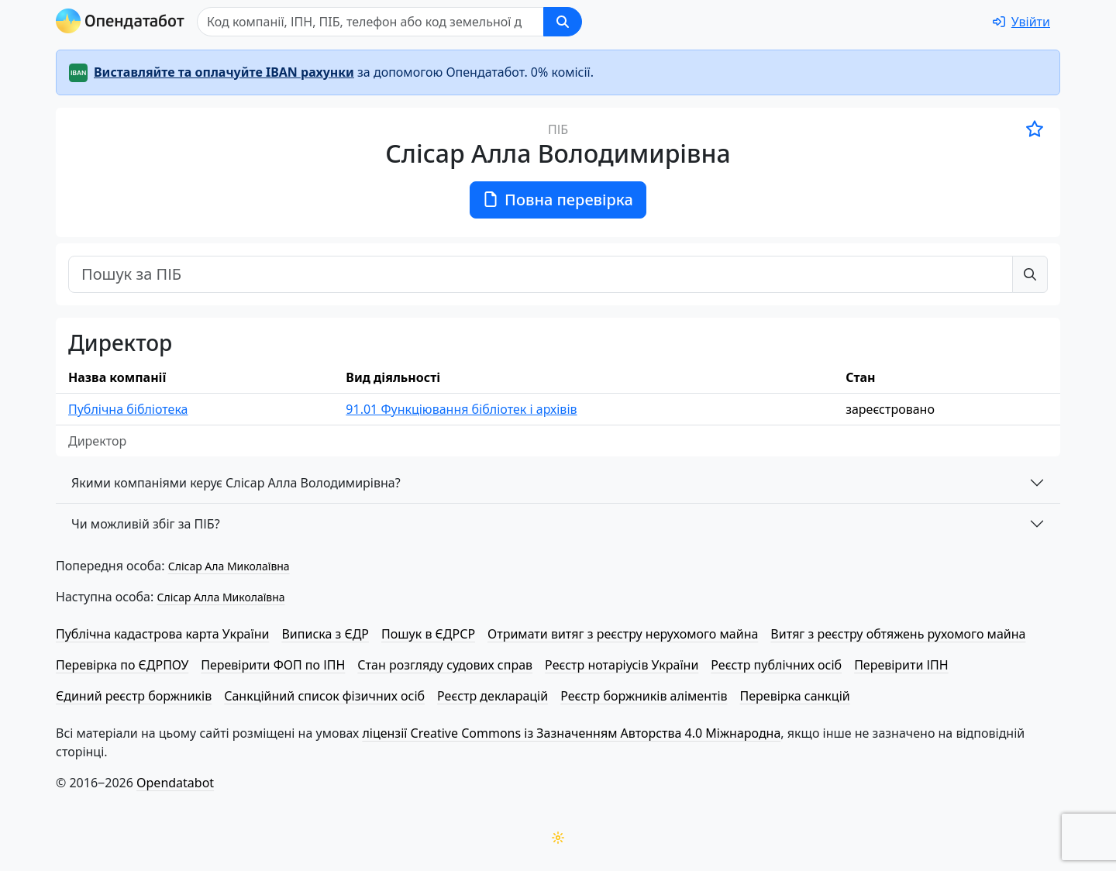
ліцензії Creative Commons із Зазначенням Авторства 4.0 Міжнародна (571, 733)
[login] (1021, 21)
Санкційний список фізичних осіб (324, 695)
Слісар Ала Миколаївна (229, 566)
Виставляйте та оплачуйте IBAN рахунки (224, 72)
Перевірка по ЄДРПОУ (122, 664)
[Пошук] (370, 21)
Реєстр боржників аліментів (643, 695)
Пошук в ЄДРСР (428, 633)
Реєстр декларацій (492, 695)
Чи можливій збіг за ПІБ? (145, 523)
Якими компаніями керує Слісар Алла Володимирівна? (236, 482)
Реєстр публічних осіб (776, 664)
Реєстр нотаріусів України (621, 664)
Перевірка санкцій (795, 695)
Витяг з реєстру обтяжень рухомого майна (897, 633)
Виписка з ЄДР (325, 633)
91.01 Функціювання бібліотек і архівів (461, 409)
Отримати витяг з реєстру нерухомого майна (622, 633)
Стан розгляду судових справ (444, 664)
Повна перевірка (558, 199)
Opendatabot (175, 782)
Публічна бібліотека (128, 409)
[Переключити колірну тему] (558, 837)
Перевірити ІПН (901, 664)
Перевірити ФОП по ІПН (273, 664)
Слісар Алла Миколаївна (220, 597)
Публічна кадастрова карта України (162, 633)
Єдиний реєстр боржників (134, 695)
